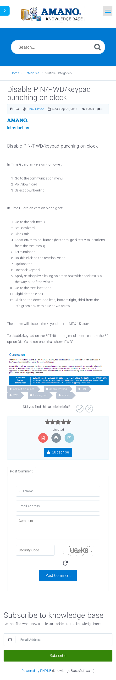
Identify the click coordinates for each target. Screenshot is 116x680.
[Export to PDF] (43, 437)
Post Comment (58, 575)
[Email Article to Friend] (69, 437)
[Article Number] (11, 109)
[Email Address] (58, 506)
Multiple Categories (58, 73)
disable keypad (58, 389)
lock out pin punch (24, 389)
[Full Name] (58, 491)
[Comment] (58, 527)
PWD (16, 395)
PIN (84, 389)
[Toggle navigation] (107, 11)
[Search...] (58, 47)
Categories (31, 73)
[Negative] (88, 407)
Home (15, 73)
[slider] (58, 422)
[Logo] (51, 14)
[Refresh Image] (65, 563)
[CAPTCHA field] (35, 550)
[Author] (24, 109)
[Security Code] (81, 557)
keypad (66, 395)
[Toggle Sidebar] (5, 11)
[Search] (97, 47)
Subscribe (58, 452)
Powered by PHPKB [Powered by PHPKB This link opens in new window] (36, 671)
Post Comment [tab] (21, 471)
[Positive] (79, 407)
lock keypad (40, 395)
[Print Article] (56, 437)
